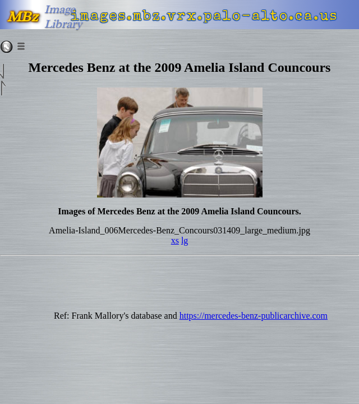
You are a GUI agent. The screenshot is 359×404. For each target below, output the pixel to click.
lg (184, 240)
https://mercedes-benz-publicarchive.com (254, 315)
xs (175, 240)
